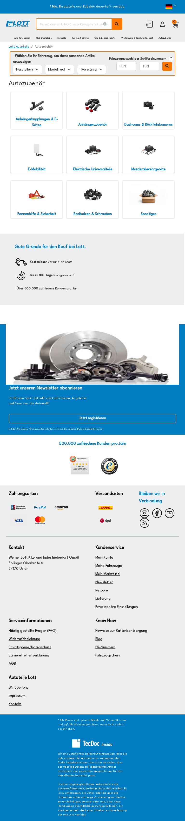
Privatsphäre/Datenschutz (30, 647)
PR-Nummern (105, 647)
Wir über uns (18, 688)
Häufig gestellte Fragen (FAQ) (32, 631)
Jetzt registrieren (92, 418)
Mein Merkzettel (107, 574)
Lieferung (103, 599)
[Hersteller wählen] (27, 69)
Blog (98, 639)
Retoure (101, 590)
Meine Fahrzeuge (108, 566)
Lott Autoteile (19, 46)
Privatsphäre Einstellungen (116, 607)
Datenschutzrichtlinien (88, 429)
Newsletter (104, 582)
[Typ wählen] (91, 69)
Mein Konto (104, 558)
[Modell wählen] (59, 69)
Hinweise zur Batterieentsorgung (121, 631)
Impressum (17, 696)
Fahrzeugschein (107, 655)
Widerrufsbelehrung (24, 639)
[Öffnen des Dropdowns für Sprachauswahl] (169, 6)
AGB (12, 664)
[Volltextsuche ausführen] (117, 24)
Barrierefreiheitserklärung (29, 655)
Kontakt (15, 704)
